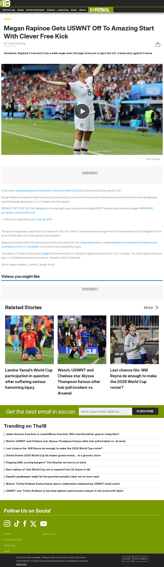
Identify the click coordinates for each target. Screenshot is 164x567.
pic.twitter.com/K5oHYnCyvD (18, 212)
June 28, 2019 (44, 219)
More (82, 9)
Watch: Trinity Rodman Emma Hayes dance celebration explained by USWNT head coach (63, 483)
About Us (49, 534)
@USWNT (97, 208)
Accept (127, 558)
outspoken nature (91, 242)
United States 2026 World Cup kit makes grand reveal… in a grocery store (53, 455)
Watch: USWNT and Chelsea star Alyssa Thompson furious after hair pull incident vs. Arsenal (79, 382)
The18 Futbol (100, 9)
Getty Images (153, 159)
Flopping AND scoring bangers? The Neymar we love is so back (46, 462)
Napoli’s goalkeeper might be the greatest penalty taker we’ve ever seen (52, 476)
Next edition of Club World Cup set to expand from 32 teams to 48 (48, 469)
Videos (51, 9)
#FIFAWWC (146, 208)
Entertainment (35, 9)
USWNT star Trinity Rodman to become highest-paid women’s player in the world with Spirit (64, 490)
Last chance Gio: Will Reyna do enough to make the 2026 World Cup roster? (54, 448)
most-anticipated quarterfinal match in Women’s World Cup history (46, 190)
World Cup (9, 9)
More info (21, 564)
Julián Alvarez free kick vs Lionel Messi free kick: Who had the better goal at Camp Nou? (62, 434)
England (46, 253)
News (21, 9)
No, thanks (140, 558)
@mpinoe (41, 208)
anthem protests (123, 242)
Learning (62, 9)
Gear (74, 9)
